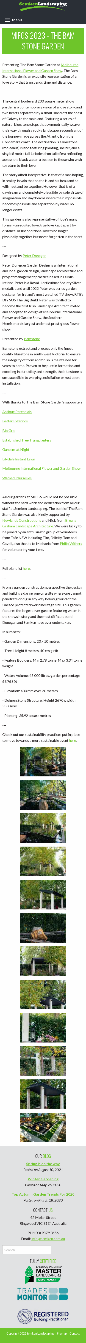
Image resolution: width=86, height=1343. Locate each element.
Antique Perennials (17, 411)
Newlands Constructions (21, 520)
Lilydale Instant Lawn (18, 459)
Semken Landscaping (40, 1333)
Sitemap (61, 1333)
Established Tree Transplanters (26, 440)
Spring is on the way (43, 1163)
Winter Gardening (43, 1179)
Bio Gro (8, 430)
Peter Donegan (34, 255)
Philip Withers (71, 543)
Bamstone (32, 338)
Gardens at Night (15, 449)
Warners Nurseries (17, 478)
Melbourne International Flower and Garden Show (41, 468)
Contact (74, 1333)
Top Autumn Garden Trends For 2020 (43, 1194)
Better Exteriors (15, 421)
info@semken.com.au (48, 1238)
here (26, 568)
